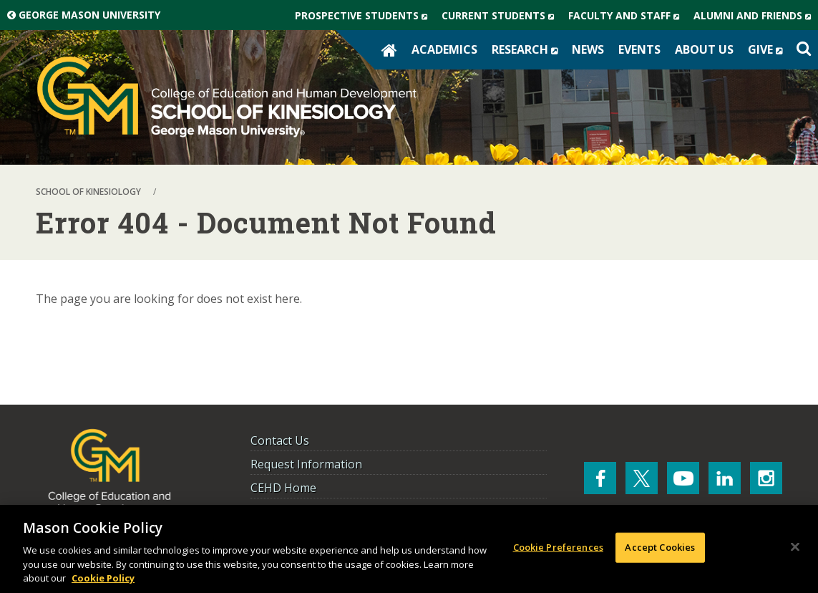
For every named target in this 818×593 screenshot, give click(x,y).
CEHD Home (283, 488)
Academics (444, 49)
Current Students (501, 15)
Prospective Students (364, 15)
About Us (704, 49)
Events (639, 49)
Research (528, 49)
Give (768, 49)
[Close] (795, 547)
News (588, 49)
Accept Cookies (660, 547)
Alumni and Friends (755, 15)
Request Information (306, 464)
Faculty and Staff (627, 15)
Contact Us (279, 440)
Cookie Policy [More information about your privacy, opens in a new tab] (103, 578)
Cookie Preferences (558, 547)
